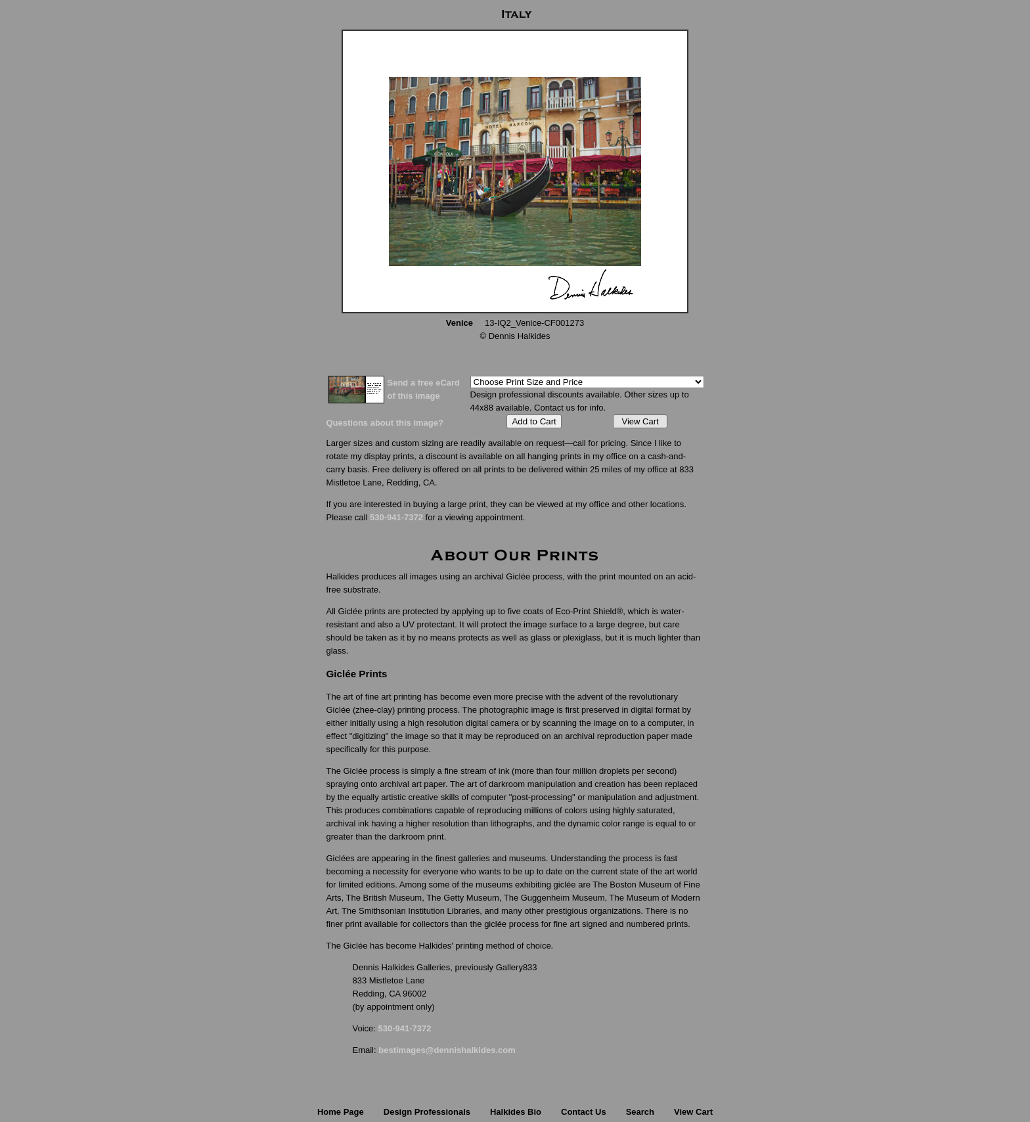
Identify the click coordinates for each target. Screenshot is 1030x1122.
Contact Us (583, 1112)
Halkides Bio (515, 1112)
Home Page (340, 1112)
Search (640, 1112)
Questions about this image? (384, 423)
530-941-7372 (396, 517)
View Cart (639, 421)
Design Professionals (427, 1112)
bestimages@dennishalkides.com (446, 1050)
